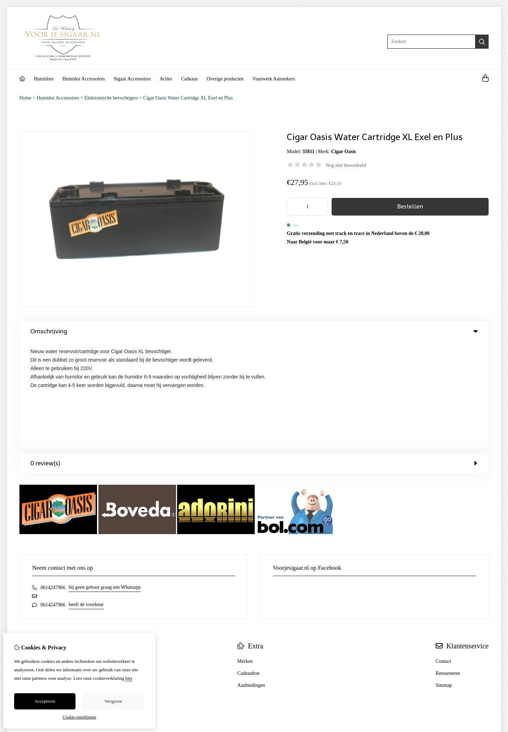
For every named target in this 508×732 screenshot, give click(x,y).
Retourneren (448, 566)
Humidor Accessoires (83, 78)
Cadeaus (189, 78)
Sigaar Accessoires (132, 78)
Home (25, 98)
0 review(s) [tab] (254, 356)
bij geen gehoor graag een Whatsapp (105, 480)
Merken (245, 554)
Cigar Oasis (343, 151)
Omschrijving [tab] (254, 331)
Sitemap (444, 578)
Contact (443, 554)
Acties (166, 78)
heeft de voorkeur (86, 498)
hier (128, 678)
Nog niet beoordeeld (346, 165)
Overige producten (225, 78)
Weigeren (113, 701)
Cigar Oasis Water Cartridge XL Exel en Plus (188, 98)
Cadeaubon (248, 566)
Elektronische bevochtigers (111, 98)
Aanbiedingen (251, 578)
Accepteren (44, 701)
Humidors (44, 78)
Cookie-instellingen (79, 717)
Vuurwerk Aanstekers (273, 78)
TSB (485, 649)
